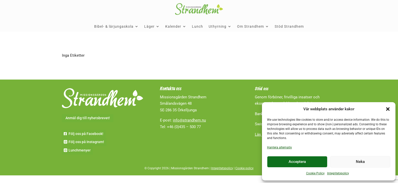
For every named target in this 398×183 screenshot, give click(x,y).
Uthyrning (217, 26)
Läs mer (262, 134)
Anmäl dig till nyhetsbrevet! (87, 118)
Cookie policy (244, 168)
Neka (360, 161)
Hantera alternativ (279, 147)
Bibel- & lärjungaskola (114, 26)
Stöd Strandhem (289, 26)
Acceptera (297, 161)
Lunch (197, 26)
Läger (149, 26)
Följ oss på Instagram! (86, 142)
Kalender (173, 26)
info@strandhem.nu (189, 120)
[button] (387, 109)
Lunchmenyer (80, 150)
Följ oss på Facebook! (86, 134)
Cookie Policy (315, 173)
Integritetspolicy (338, 173)
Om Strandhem (250, 26)
